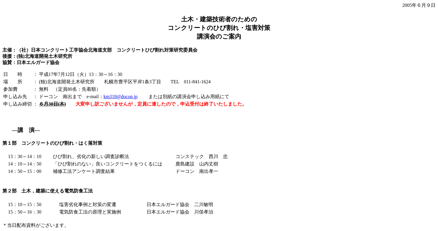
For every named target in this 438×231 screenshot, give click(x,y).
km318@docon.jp (120, 96)
